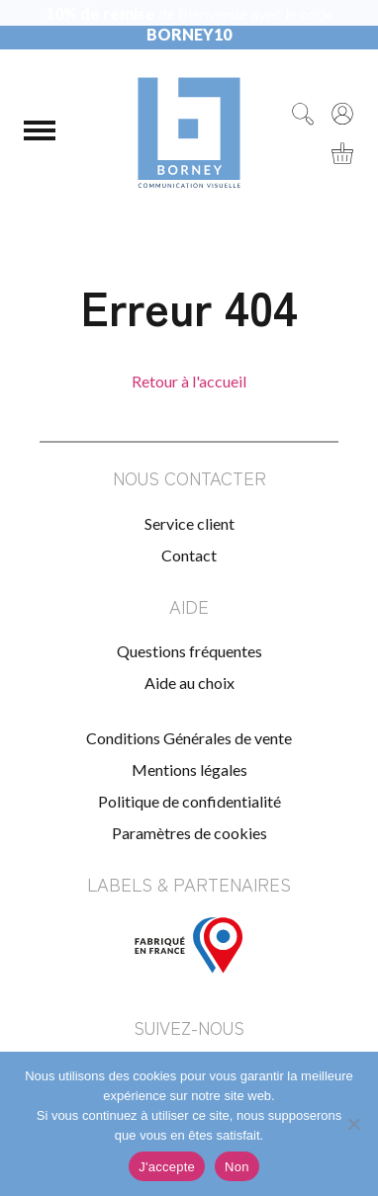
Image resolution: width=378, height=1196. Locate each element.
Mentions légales (189, 769)
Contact (189, 555)
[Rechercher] (303, 114)
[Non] (353, 1124)
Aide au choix (189, 682)
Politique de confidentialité (189, 801)
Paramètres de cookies (189, 832)
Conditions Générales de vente (189, 737)
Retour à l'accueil (189, 381)
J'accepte (167, 1166)
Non (237, 1166)
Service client (189, 523)
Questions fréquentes (189, 650)
